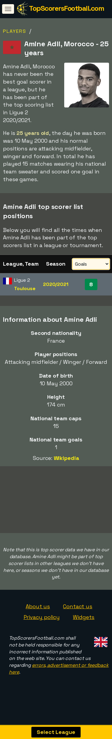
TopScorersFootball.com (66, 8)
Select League (56, 732)
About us (38, 613)
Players (14, 31)
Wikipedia (66, 458)
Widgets (83, 624)
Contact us (77, 613)
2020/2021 (55, 284)
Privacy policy (42, 624)
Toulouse (24, 288)
